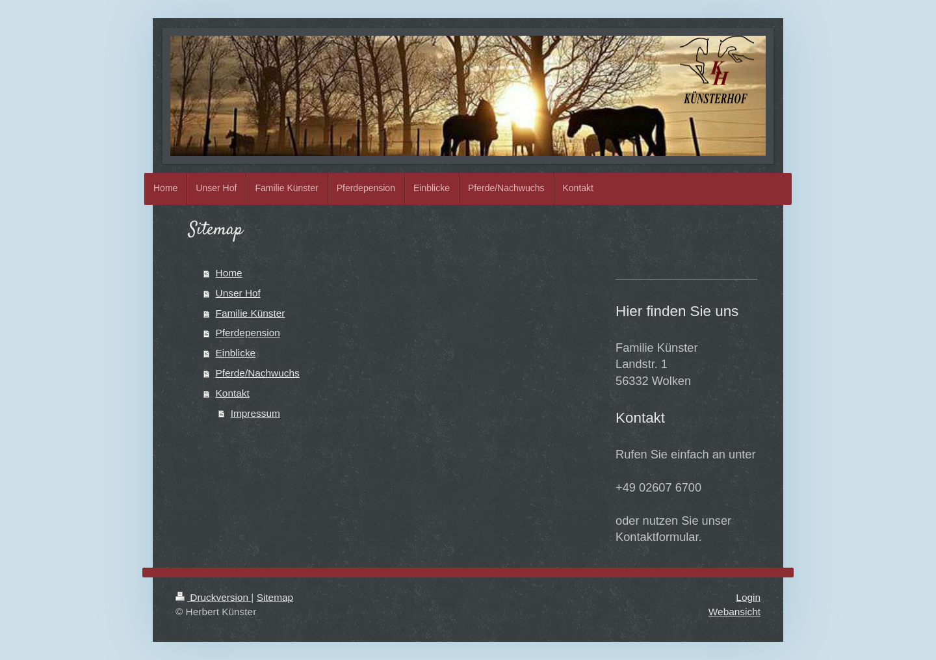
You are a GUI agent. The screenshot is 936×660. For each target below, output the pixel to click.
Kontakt (233, 393)
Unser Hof (238, 292)
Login (748, 597)
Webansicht (734, 611)
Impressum (255, 413)
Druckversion (213, 597)
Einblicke (236, 352)
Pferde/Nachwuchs (258, 372)
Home (229, 272)
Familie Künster (250, 313)
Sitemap (275, 597)
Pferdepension (248, 332)
